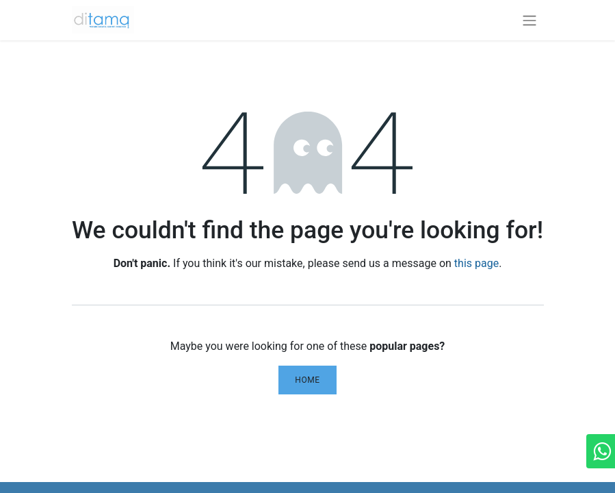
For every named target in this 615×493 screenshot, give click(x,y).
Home (307, 380)
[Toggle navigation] (529, 20)
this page (476, 263)
